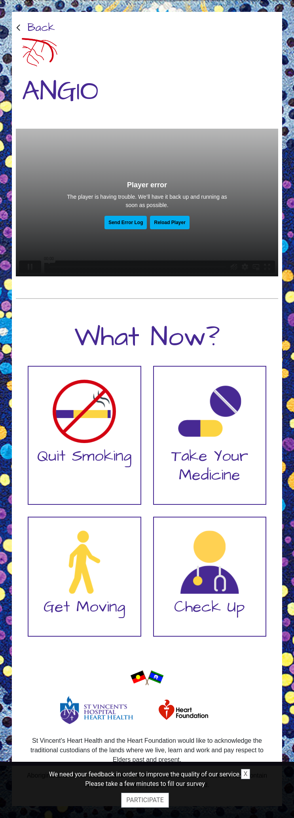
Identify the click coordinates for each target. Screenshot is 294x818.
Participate (144, 800)
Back (41, 27)
